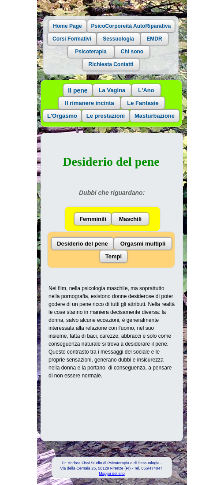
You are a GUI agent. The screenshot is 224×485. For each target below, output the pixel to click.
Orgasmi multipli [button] (143, 243)
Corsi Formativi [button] (71, 39)
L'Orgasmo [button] (62, 115)
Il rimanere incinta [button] (89, 103)
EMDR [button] (154, 39)
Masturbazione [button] (154, 115)
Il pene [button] (77, 90)
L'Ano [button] (146, 90)
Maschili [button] (130, 219)
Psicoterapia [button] (90, 51)
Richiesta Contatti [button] (110, 64)
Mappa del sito (112, 473)
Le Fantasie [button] (143, 103)
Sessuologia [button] (118, 39)
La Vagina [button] (112, 90)
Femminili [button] (92, 219)
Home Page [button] (67, 26)
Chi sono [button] (132, 51)
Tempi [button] (113, 256)
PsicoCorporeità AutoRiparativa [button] (131, 26)
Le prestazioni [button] (105, 115)
